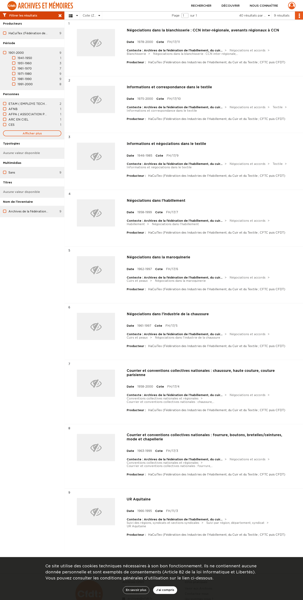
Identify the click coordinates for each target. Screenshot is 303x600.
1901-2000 (16, 52)
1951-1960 (25, 63)
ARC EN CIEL (18, 119)
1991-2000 (25, 84)
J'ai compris (165, 590)
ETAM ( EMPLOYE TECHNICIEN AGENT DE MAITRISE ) (49, 103)
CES (11, 124)
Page (176, 15)
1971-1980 (25, 73)
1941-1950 (25, 58)
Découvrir (231, 5)
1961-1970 (25, 68)
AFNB (13, 109)
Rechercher (201, 5)
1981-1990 (25, 79)
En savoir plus (136, 590)
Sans (11, 172)
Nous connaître (264, 5)
